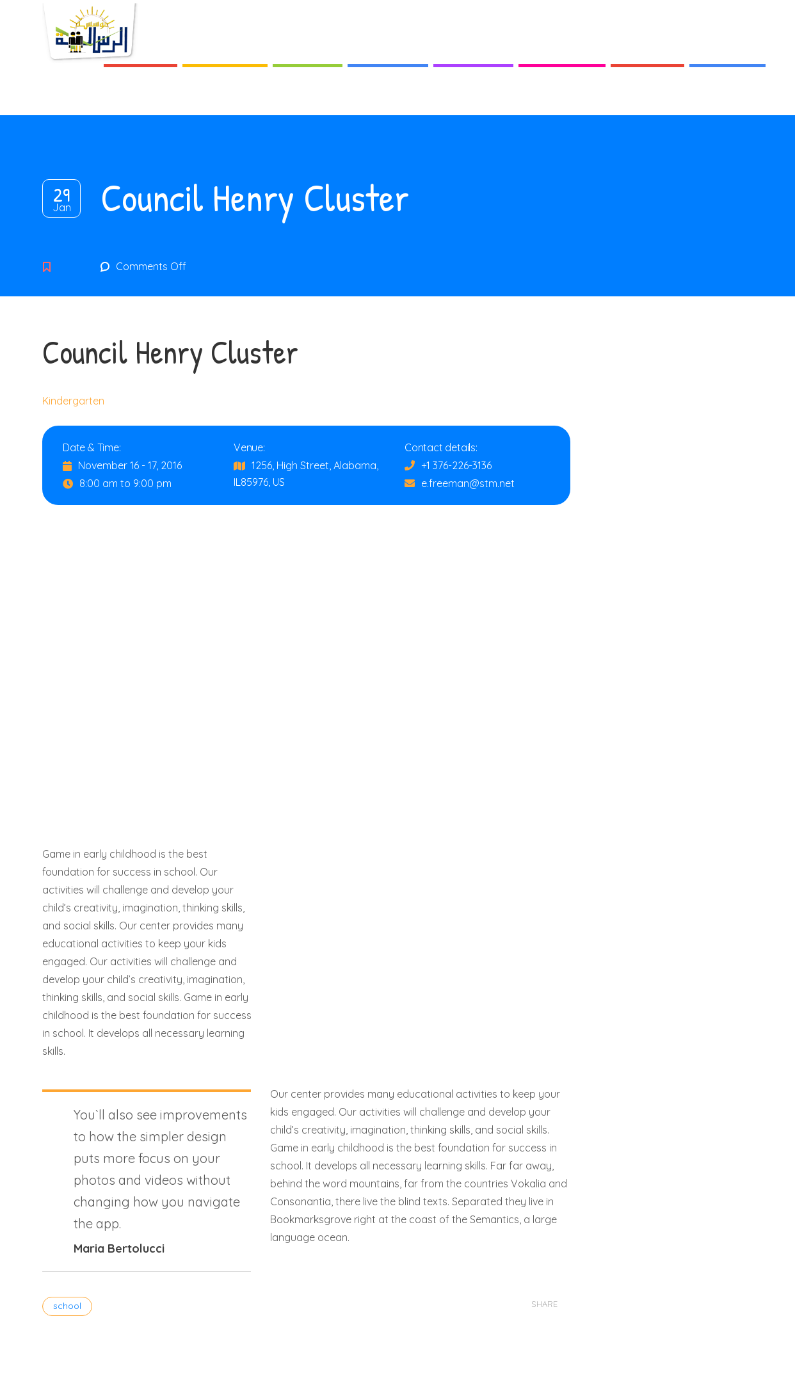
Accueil (140, 95)
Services (387, 95)
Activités (473, 95)
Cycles (308, 95)
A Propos (225, 95)
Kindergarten (73, 400)
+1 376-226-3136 (456, 465)
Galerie (647, 95)
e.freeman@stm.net (468, 483)
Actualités (562, 95)
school (67, 1306)
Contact (727, 95)
